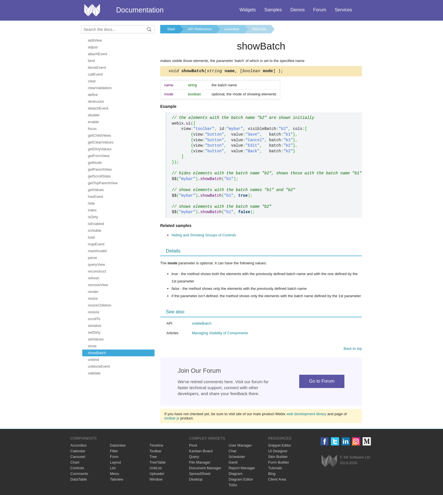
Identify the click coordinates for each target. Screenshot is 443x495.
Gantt (233, 463)
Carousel (77, 457)
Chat (232, 452)
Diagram (235, 474)
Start (171, 29)
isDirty (93, 217)
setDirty (94, 332)
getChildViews (99, 135)
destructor (96, 101)
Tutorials (275, 469)
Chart (74, 463)
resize (93, 298)
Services (343, 9)
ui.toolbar (231, 29)
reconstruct (97, 271)
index (92, 210)
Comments (79, 474)
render (93, 292)
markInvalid (97, 251)
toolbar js (171, 419)
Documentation (140, 10)
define (93, 95)
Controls (77, 469)
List (113, 469)
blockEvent (97, 67)
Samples (273, 9)
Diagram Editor (241, 480)
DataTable (78, 480)
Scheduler (237, 457)
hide (91, 203)
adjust (93, 47)
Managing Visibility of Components (220, 334)
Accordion (78, 446)
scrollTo (94, 319)
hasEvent (95, 196)
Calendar (77, 452)
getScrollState (99, 176)
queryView (96, 264)
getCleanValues (101, 142)
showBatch (97, 353)
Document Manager (205, 469)
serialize (94, 325)
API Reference (200, 29)
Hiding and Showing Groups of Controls (203, 236)
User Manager (240, 446)
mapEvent (96, 244)
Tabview (116, 480)
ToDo (233, 486)
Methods (259, 29)
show (92, 346)
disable (93, 115)
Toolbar (155, 452)
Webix (329, 461)
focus (92, 129)
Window (155, 480)
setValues (96, 339)
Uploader (156, 474)
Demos (297, 9)
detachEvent (98, 108)
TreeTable (157, 463)
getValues (96, 190)
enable (93, 122)
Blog (271, 474)
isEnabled (96, 224)
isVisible (94, 230)
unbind (93, 359)
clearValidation (100, 88)
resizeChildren (99, 305)
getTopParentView (103, 183)
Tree (153, 457)
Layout (115, 463)
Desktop (196, 480)
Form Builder (278, 463)
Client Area (277, 480)
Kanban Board (200, 452)
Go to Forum (322, 382)
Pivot (193, 446)
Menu (114, 474)
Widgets (248, 9)
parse (92, 258)
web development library (306, 415)
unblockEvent (99, 366)
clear (92, 81)
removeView (98, 285)
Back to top (353, 349)
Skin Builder (278, 457)
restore (93, 312)
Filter (114, 452)
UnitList (155, 469)
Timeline (156, 446)
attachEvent (97, 54)
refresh (93, 278)
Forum (319, 9)
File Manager (199, 463)
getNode (95, 162)
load (91, 237)
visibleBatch (201, 324)
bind (91, 61)
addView (95, 40)
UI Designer (278, 452)
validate (94, 373)
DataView (117, 446)
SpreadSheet (199, 474)
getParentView (100, 169)
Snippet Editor (279, 446)
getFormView (98, 156)
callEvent (95, 74)
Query (194, 457)
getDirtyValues (100, 149)
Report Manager (242, 469)
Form (114, 457)
